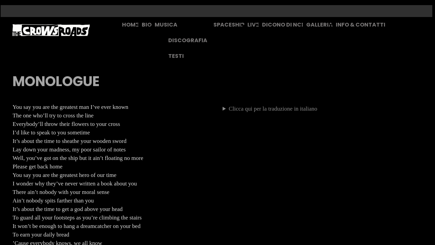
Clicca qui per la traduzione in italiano (273, 108)
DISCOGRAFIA (187, 40)
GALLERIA (319, 25)
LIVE (253, 25)
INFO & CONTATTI (360, 25)
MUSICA (166, 25)
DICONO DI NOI (282, 25)
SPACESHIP (228, 25)
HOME (130, 25)
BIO (147, 25)
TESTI (176, 56)
